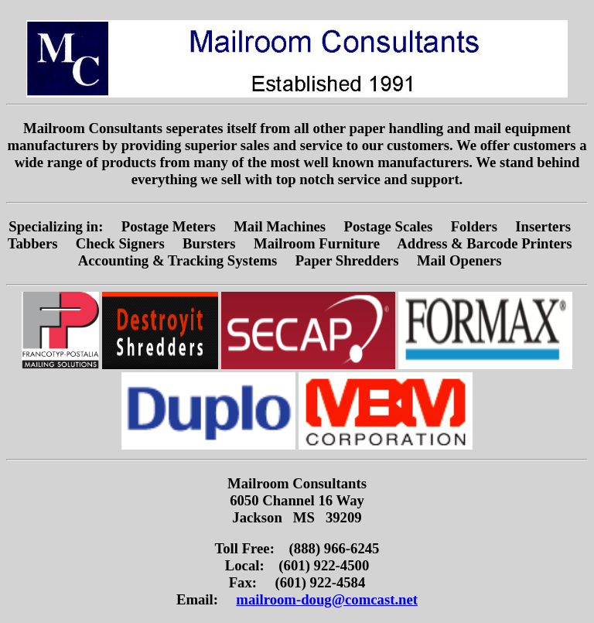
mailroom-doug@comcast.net (327, 599)
